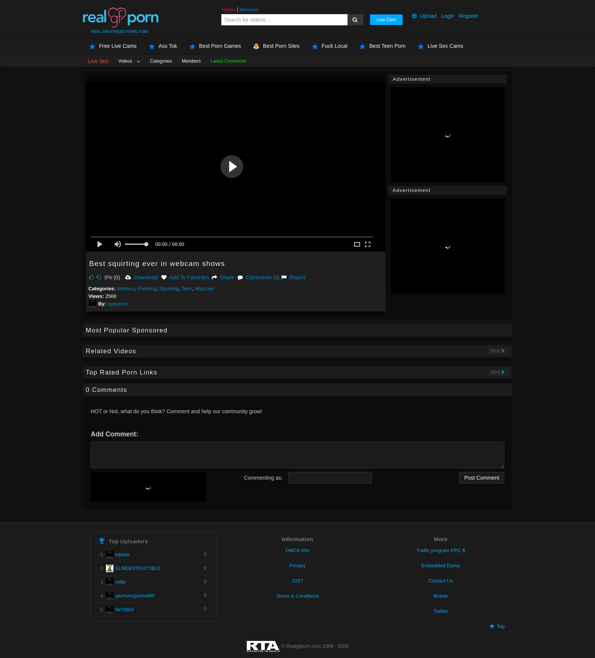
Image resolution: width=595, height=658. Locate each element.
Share (223, 277)
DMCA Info (298, 550)
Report (293, 277)
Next (498, 351)
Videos (228, 10)
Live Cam (386, 19)
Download (141, 277)
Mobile (440, 596)
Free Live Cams (113, 46)
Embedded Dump (441, 565)
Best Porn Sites (276, 46)
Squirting (168, 288)
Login (447, 16)
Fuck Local (330, 46)
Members (248, 10)
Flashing (147, 288)
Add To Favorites (185, 277)
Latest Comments (228, 61)
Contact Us (440, 581)
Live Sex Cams (440, 46)
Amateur (125, 288)
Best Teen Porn (382, 46)
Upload (424, 16)
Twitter (440, 611)
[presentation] (148, 487)
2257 (297, 581)
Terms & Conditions (297, 596)
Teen (186, 288)
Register (469, 16)
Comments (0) (259, 277)
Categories (161, 61)
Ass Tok (163, 46)
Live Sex (98, 61)
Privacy (298, 565)
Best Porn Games (215, 46)
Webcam (204, 288)
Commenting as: (263, 478)
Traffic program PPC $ (440, 550)
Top (497, 626)
